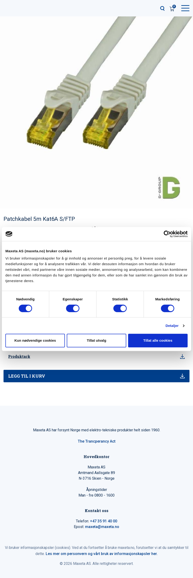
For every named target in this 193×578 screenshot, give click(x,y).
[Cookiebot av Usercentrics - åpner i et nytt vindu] (167, 233)
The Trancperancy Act (96, 441)
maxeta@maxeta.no (102, 526)
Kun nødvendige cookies (35, 340)
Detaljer (172, 326)
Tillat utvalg (96, 340)
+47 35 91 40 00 (103, 521)
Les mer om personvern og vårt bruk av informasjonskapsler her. (102, 553)
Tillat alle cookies (157, 340)
